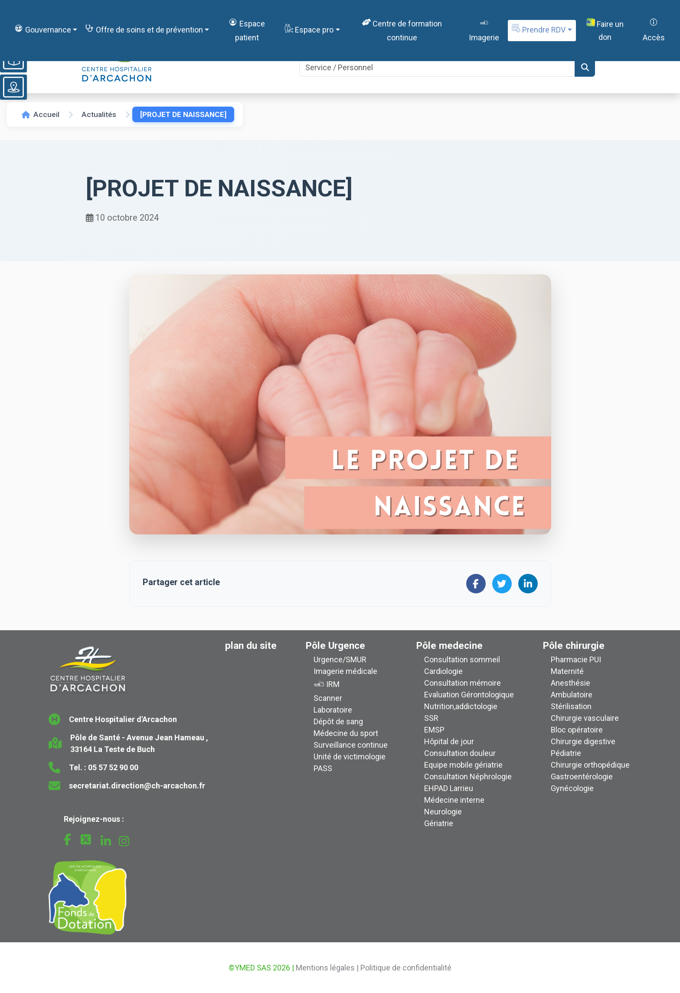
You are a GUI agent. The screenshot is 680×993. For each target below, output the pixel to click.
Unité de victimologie (350, 756)
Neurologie (443, 811)
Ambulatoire (571, 694)
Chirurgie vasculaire (585, 718)
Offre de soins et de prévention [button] (144, 29)
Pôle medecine (449, 645)
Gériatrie (438, 823)
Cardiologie (443, 671)
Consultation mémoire (462, 682)
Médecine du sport (346, 733)
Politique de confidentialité (405, 967)
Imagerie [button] (484, 30)
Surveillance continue (351, 744)
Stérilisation (571, 706)
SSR (431, 718)
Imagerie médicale (345, 671)
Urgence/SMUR (340, 659)
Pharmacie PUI (576, 659)
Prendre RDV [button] (539, 29)
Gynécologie (572, 788)
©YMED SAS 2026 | (261, 967)
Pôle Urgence (335, 645)
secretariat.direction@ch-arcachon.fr (137, 785)
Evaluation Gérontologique (469, 694)
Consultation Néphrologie (468, 776)
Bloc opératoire (577, 729)
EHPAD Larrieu (448, 788)
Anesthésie (570, 682)
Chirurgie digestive (583, 741)
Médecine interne (454, 799)
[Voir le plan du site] (13, 87)
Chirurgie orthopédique (590, 764)
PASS (323, 768)
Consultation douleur (460, 753)
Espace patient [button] (247, 30)
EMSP (434, 729)
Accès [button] (654, 30)
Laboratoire (333, 709)
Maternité (567, 671)
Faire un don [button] (605, 30)
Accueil (40, 114)
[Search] (437, 67)
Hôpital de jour (449, 741)
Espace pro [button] (308, 29)
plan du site (251, 645)
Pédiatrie (566, 753)
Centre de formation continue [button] (402, 30)
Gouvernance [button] (42, 29)
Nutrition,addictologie (460, 706)
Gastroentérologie (582, 776)
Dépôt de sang (338, 721)
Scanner (328, 698)
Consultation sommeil (462, 659)
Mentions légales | (327, 967)
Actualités (99, 114)
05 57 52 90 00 (113, 767)
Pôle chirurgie (574, 645)
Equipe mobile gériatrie (463, 764)
